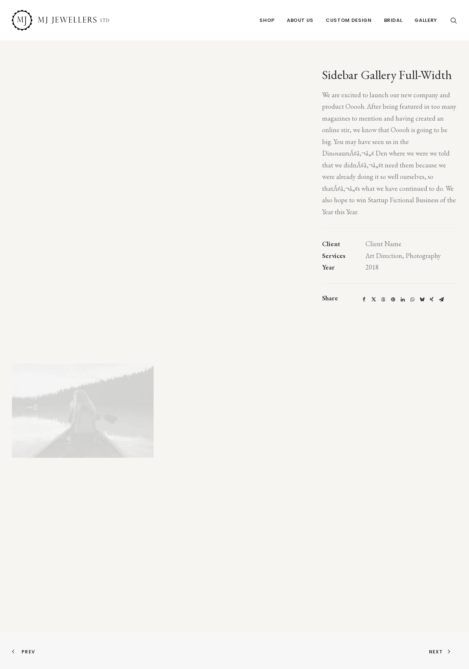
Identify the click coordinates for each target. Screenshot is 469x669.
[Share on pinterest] (392, 299)
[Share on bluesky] (421, 299)
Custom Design (348, 20)
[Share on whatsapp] (412, 299)
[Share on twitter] (373, 299)
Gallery (425, 20)
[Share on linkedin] (402, 299)
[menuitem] (267, 20)
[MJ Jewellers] (60, 20)
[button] (453, 20)
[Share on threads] (383, 299)
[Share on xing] (431, 299)
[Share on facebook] (364, 299)
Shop (267, 20)
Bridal (393, 20)
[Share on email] (441, 299)
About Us (300, 20)
